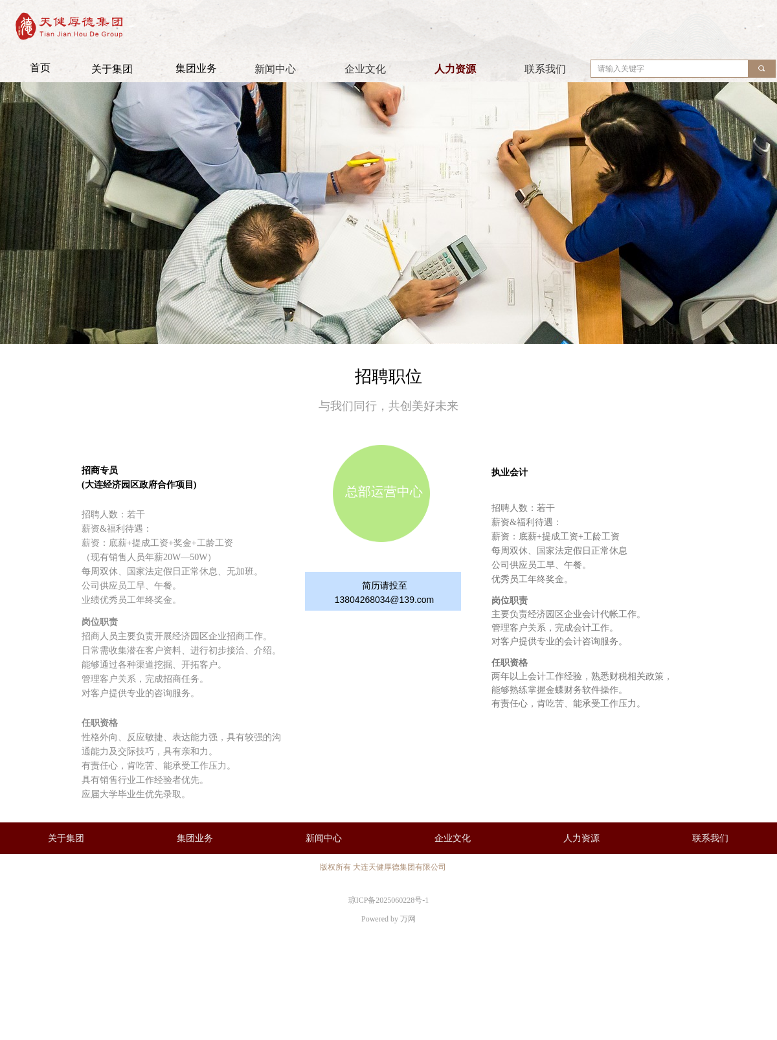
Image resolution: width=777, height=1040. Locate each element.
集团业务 (196, 68)
